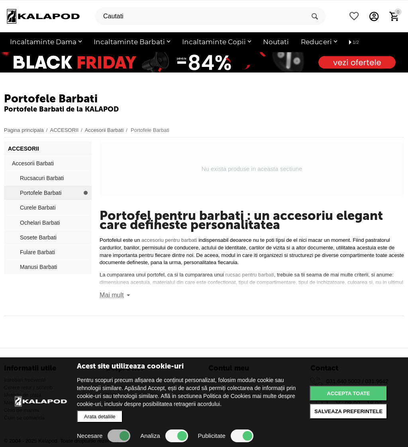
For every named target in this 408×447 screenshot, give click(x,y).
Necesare (103, 435)
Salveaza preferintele (348, 411)
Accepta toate (348, 393)
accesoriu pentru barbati (169, 240)
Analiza (164, 435)
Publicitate (225, 435)
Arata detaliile (100, 417)
